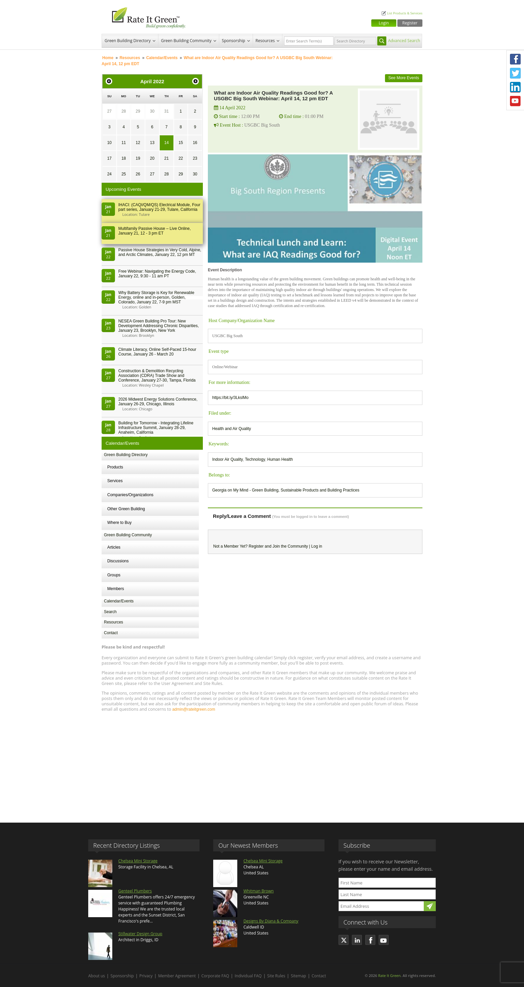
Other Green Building (126, 509)
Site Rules (276, 976)
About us (96, 976)
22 (180, 158)
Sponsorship (233, 40)
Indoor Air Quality (227, 459)
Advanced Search (404, 40)
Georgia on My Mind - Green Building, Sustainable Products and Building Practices (285, 490)
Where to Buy (119, 522)
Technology (255, 459)
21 (166, 158)
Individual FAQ (248, 976)
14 (166, 142)
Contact (111, 632)
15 (180, 142)
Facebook (515, 59)
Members (115, 588)
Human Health (280, 459)
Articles (113, 547)
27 (109, 111)
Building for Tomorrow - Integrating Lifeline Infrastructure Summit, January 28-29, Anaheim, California (155, 428)
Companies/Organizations (130, 494)
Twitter (515, 73)
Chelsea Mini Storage (137, 861)
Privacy (146, 976)
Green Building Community (186, 40)
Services (115, 480)
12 (138, 142)
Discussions (118, 561)
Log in (316, 546)
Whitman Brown (258, 891)
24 (109, 174)
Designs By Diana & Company (270, 921)
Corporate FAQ (215, 976)
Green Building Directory (128, 40)
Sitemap (298, 976)
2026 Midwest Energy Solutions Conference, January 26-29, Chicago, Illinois (158, 401)
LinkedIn (515, 87)
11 (123, 142)
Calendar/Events (161, 57)
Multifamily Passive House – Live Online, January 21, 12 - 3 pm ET (154, 231)
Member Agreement (177, 976)
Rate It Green (389, 975)
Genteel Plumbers (135, 891)
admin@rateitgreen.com (193, 709)
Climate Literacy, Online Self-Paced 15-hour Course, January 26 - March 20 (157, 352)
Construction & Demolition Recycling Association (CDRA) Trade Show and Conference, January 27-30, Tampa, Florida (156, 376)
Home (107, 57)
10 (109, 142)
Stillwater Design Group (140, 934)
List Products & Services (404, 13)
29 (138, 111)
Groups (113, 575)
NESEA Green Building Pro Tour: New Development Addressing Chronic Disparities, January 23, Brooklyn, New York (158, 326)
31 (166, 111)
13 (152, 142)
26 (138, 174)
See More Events (403, 78)
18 (123, 158)
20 (152, 158)
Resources (265, 40)
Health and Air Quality (231, 428)
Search (110, 611)
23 (195, 158)
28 (123, 111)
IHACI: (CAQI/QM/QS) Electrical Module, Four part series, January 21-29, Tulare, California (159, 207)
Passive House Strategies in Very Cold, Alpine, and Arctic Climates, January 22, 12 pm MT (159, 252)
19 (138, 158)
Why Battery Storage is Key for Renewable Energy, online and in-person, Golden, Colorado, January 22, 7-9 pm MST (156, 297)
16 (195, 142)
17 (109, 158)
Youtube (515, 101)
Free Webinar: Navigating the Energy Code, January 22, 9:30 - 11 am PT (157, 273)
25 (123, 174)
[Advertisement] (262, 764)
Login (384, 23)
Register (409, 23)
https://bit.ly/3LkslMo (230, 397)
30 (152, 111)
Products (115, 467)
